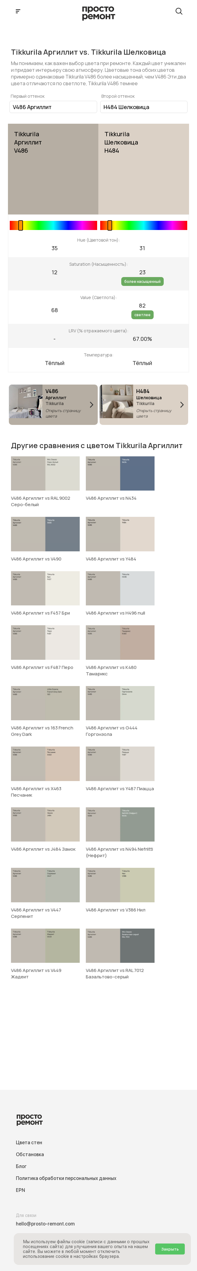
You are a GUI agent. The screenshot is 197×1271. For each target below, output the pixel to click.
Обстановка (30, 1154)
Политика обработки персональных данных (66, 1178)
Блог (21, 1166)
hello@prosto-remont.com (45, 1224)
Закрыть (170, 1249)
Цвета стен (29, 1142)
